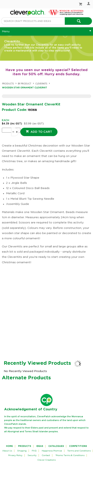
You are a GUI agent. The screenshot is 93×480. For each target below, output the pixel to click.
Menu (6, 31)
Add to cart (41, 131)
